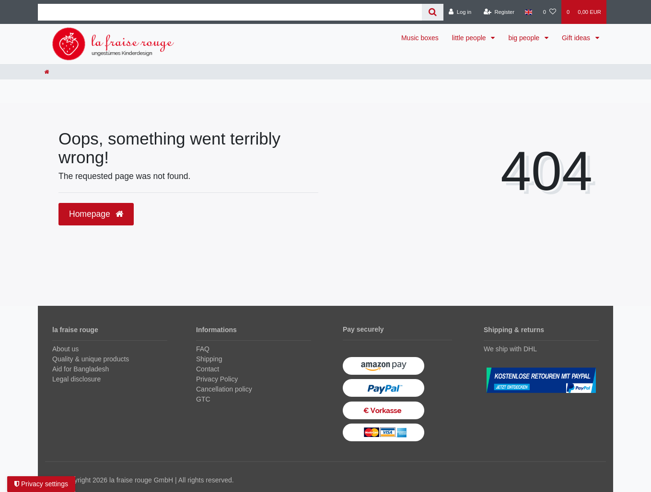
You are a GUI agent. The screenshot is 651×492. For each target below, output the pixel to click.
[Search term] (230, 12)
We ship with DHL (510, 349)
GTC (203, 399)
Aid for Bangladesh (80, 369)
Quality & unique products (90, 359)
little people (470, 38)
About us (65, 349)
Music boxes (420, 38)
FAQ (202, 349)
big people (524, 38)
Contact (207, 369)
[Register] (499, 12)
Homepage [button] (96, 214)
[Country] (528, 12)
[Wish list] (549, 12)
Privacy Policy (217, 379)
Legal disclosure (76, 379)
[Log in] (460, 12)
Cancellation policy (224, 389)
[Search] (432, 12)
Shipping (209, 359)
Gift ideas (577, 38)
